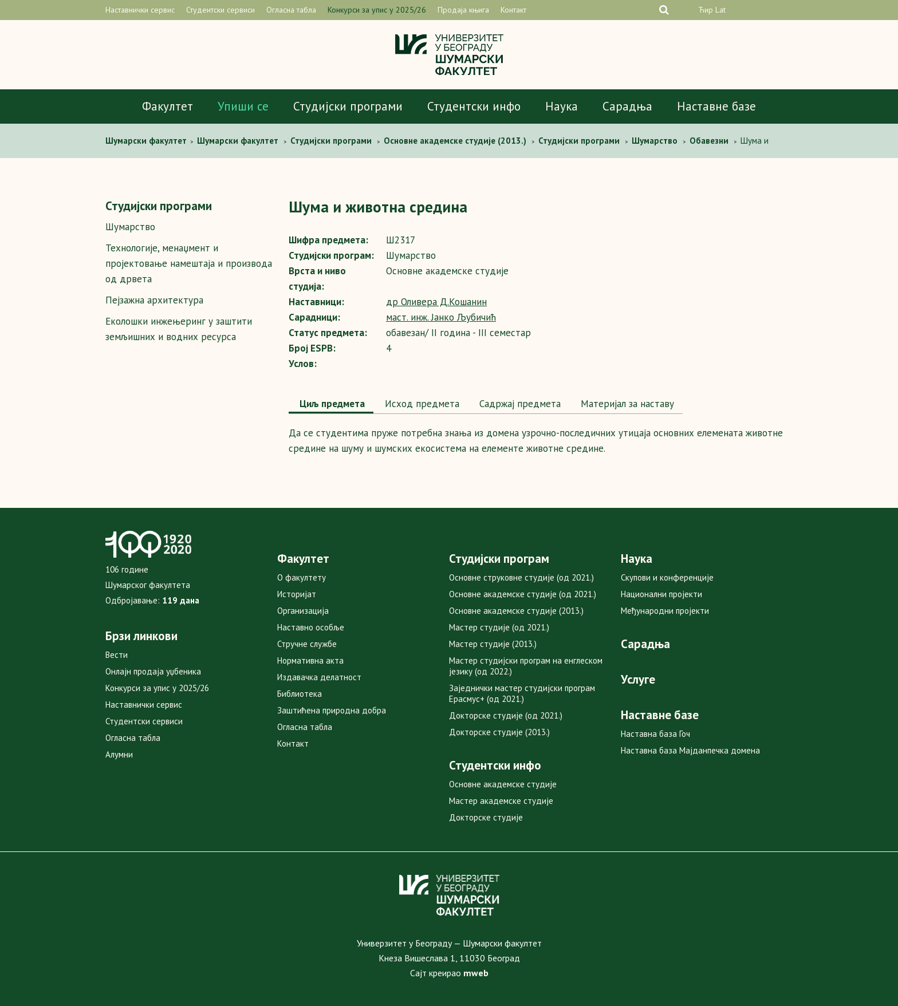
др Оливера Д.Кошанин (436, 301)
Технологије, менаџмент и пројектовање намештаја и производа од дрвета (188, 263)
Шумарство (130, 226)
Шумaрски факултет (147, 140)
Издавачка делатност (319, 677)
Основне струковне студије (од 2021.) (521, 577)
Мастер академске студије (501, 800)
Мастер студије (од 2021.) (499, 627)
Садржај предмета (518, 403)
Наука (561, 106)
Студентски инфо (474, 106)
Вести (116, 654)
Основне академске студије (503, 784)
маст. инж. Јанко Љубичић (441, 317)
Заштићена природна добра (331, 710)
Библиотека (299, 693)
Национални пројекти (661, 594)
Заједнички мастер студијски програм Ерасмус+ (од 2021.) (522, 693)
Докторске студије (486, 817)
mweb (476, 973)
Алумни (119, 754)
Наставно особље (310, 627)
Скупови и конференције (667, 577)
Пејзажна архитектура (154, 300)
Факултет (167, 106)
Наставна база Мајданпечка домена (690, 750)
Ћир (705, 10)
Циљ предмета (331, 403)
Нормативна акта (310, 660)
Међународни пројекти (665, 610)
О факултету (301, 577)
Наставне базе (716, 106)
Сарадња (627, 106)
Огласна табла (291, 10)
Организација (303, 610)
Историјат (296, 594)
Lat (720, 10)
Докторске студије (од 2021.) (505, 715)
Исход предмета (420, 403)
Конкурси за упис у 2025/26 (377, 10)
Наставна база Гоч (655, 733)
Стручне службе (307, 643)
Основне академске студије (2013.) (516, 610)
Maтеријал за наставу (626, 403)
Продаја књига (463, 10)
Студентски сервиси (220, 10)
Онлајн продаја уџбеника (153, 671)
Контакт (513, 10)
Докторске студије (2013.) (499, 732)
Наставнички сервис (140, 10)
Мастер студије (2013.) (493, 643)
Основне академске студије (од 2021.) (522, 594)
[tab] (331, 404)
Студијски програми (348, 106)
